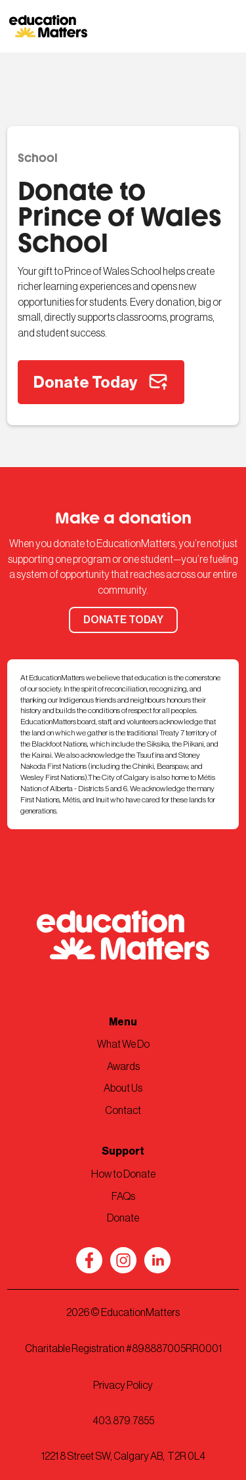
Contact (123, 1110)
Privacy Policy (123, 1385)
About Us (123, 1088)
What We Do (123, 1044)
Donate (123, 1218)
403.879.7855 (123, 1421)
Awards (123, 1066)
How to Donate (123, 1174)
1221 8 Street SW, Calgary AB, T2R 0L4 (123, 1456)
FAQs (123, 1196)
